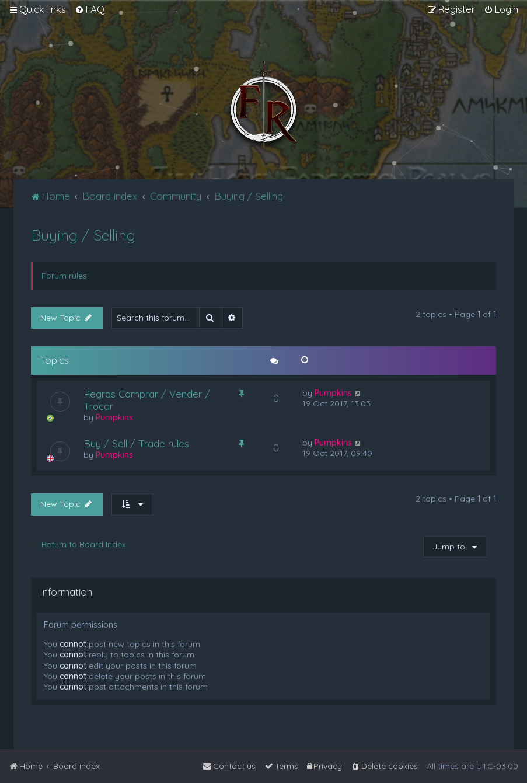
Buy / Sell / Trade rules (136, 443)
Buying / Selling (83, 235)
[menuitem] (89, 9)
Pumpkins (114, 417)
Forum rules (64, 275)
